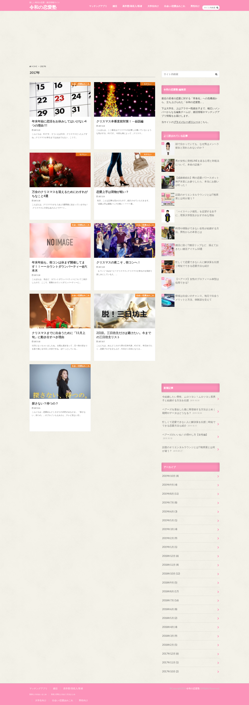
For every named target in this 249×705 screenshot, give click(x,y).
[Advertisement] (124, 38)
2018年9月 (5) (169, 582)
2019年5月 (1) (169, 520)
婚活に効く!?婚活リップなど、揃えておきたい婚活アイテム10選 (196, 247)
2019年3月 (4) (169, 529)
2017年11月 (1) (170, 662)
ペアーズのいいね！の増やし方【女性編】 (185, 436)
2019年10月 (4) (170, 475)
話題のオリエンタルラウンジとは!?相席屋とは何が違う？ (196, 196)
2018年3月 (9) (169, 635)
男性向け (195, 6)
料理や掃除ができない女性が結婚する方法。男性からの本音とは (197, 230)
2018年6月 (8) (169, 609)
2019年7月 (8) (169, 502)
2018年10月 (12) (171, 573)
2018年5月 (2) (169, 617)
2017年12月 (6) (170, 653)
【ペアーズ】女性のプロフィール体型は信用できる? (197, 280)
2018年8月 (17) (170, 591)
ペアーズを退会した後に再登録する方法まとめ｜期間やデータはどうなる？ (188, 411)
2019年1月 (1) (169, 546)
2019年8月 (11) (170, 493)
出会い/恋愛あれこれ (174, 6)
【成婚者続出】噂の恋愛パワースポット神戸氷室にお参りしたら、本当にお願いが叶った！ (197, 181)
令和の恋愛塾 (43, 7)
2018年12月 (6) (170, 555)
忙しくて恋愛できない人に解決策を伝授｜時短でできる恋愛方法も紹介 (197, 264)
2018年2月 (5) (169, 644)
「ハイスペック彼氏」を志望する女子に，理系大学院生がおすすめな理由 (195, 213)
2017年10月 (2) (170, 671)
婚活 (115, 6)
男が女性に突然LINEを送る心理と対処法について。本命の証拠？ (197, 162)
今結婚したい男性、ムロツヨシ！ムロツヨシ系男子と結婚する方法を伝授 (188, 398)
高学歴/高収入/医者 (132, 6)
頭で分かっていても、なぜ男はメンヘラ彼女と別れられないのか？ (197, 145)
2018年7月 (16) (170, 600)
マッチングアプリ (98, 6)
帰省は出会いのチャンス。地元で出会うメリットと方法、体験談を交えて (197, 297)
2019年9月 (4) (169, 484)
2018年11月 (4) (170, 564)
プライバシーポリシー (186, 121)
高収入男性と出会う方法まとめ (63, 694)
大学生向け (153, 6)
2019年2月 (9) (169, 538)
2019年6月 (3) (169, 511)
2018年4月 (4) (169, 626)
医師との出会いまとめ (38, 694)
